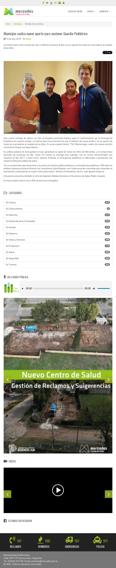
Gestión (58, 227)
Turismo (58, 264)
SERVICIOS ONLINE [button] (75, 11)
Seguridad (58, 258)
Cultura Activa (58, 208)
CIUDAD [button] (91, 11)
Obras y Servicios (58, 239)
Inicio (8, 24)
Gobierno (58, 233)
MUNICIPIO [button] (105, 11)
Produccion (58, 245)
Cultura (58, 202)
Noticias (18, 24)
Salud (28, 39)
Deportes (58, 214)
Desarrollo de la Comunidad (58, 221)
